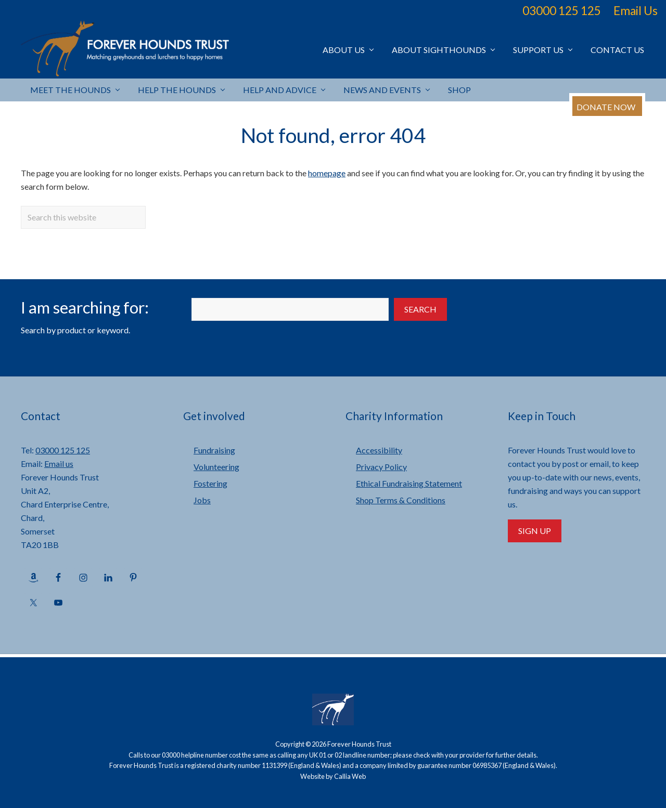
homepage (326, 173)
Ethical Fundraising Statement (409, 483)
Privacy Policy (381, 467)
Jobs (202, 500)
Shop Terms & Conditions (400, 500)
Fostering (210, 483)
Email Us (635, 11)
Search (420, 309)
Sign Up (534, 531)
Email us (58, 463)
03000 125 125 (561, 11)
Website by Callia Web (333, 776)
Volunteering (216, 467)
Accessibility (379, 450)
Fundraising (214, 450)
